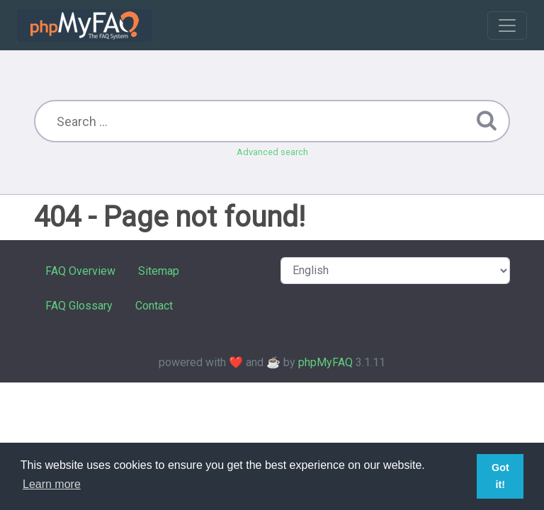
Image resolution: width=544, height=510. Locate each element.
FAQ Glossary (79, 305)
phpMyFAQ (325, 362)
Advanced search (272, 152)
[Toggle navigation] (507, 25)
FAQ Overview (80, 271)
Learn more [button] (52, 484)
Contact (154, 305)
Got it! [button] (500, 476)
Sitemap (158, 271)
